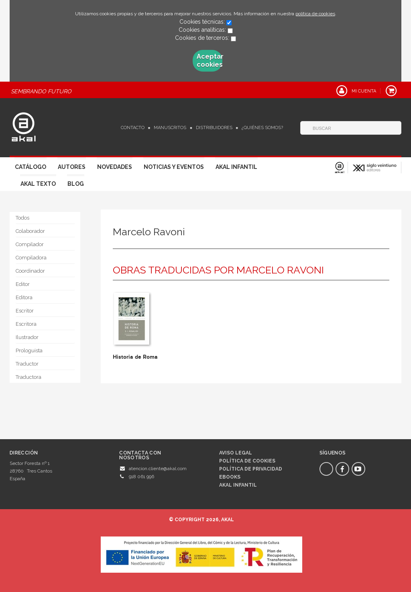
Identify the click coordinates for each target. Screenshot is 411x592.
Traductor (27, 364)
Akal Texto (38, 184)
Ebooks (229, 477)
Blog (75, 184)
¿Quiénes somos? (262, 127)
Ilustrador (27, 337)
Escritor (25, 311)
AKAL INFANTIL (238, 485)
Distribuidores (214, 127)
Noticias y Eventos (174, 167)
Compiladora (31, 258)
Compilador (30, 244)
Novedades (114, 167)
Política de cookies (247, 461)
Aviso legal (235, 453)
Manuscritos (170, 127)
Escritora (26, 324)
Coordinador (30, 271)
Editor (23, 284)
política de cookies (315, 13)
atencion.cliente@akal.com (158, 468)
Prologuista (29, 350)
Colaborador (30, 231)
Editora (24, 297)
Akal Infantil (236, 167)
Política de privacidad (250, 469)
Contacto (132, 127)
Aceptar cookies (209, 60)
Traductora (28, 377)
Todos (22, 218)
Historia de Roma (135, 357)
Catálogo (30, 167)
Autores (71, 167)
